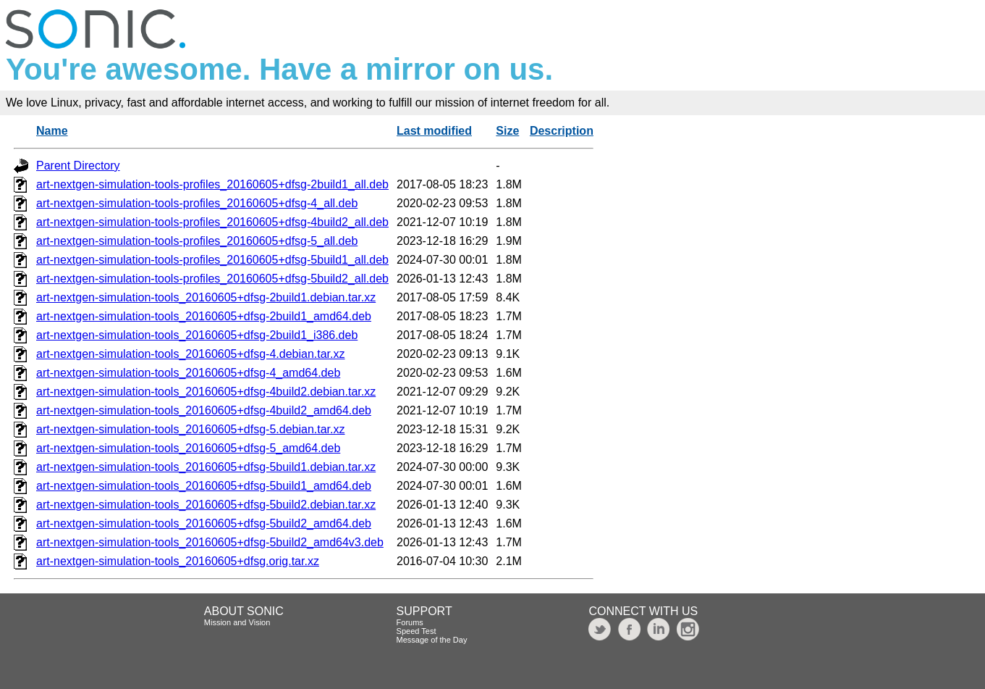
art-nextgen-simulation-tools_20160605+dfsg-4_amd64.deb (188, 373)
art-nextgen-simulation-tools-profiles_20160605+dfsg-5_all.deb (197, 241)
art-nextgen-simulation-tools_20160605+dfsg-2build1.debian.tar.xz (206, 297)
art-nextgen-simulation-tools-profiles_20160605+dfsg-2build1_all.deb (212, 184)
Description (561, 131)
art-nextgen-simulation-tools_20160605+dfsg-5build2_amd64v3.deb (210, 542)
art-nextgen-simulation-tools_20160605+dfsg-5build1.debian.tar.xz (206, 467)
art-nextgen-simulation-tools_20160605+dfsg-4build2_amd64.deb (203, 410)
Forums (410, 622)
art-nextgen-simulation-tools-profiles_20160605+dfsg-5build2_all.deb (212, 278)
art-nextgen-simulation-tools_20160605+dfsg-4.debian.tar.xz (190, 354)
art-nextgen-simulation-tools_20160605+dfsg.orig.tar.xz (177, 561)
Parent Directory (78, 165)
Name (52, 131)
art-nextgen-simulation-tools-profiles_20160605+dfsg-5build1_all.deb (212, 260)
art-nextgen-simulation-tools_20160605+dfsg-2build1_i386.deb (197, 335)
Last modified (434, 131)
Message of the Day (432, 639)
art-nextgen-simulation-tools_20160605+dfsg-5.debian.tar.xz (190, 429)
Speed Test (416, 631)
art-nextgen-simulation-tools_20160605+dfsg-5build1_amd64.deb (203, 486)
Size (507, 131)
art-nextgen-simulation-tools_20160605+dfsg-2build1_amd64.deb (203, 316)
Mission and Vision (237, 622)
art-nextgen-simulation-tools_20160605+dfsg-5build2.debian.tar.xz (206, 504)
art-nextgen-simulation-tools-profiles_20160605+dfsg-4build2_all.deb (212, 222)
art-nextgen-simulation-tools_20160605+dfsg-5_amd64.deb (188, 448)
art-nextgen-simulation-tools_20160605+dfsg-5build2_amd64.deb (203, 523)
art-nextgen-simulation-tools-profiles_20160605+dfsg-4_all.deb (197, 203)
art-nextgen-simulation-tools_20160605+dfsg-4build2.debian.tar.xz (206, 391)
